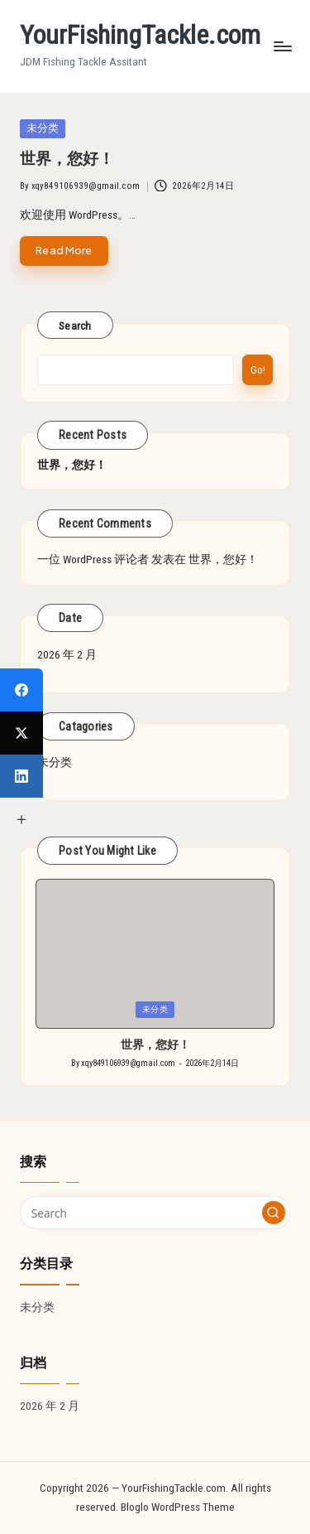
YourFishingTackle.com (140, 35)
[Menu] (282, 46)
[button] (273, 1212)
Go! (257, 369)
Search (75, 325)
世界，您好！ (67, 158)
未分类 (54, 762)
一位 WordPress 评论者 (93, 559)
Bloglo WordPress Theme (178, 1506)
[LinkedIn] (21, 776)
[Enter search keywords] (155, 1212)
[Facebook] (21, 690)
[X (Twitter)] (21, 733)
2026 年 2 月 (67, 654)
